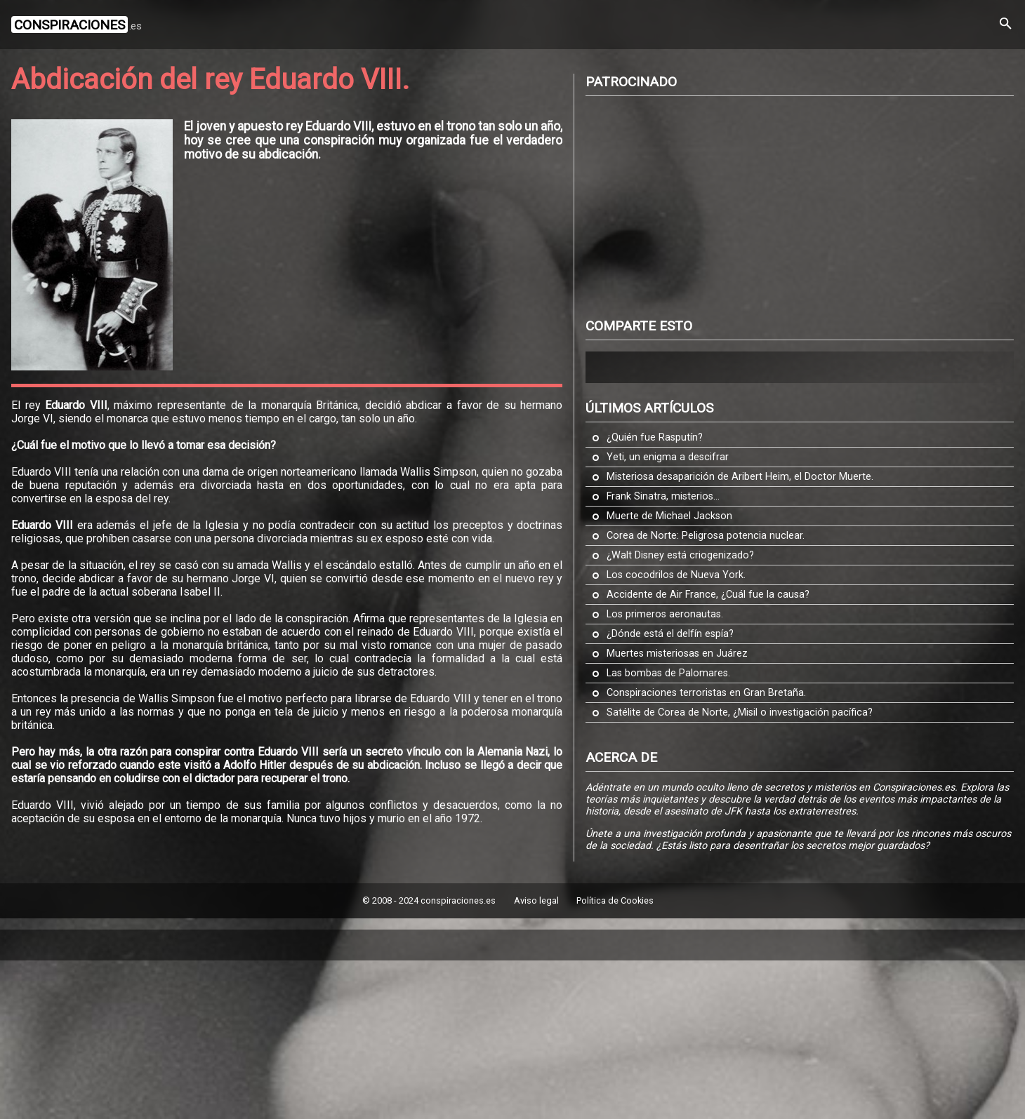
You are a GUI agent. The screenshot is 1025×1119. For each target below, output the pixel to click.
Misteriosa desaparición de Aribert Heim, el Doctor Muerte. (740, 477)
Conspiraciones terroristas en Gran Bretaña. (706, 693)
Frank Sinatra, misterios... (663, 496)
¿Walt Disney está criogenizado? (680, 555)
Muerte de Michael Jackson (669, 516)
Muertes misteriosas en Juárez (677, 653)
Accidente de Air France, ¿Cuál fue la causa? (708, 595)
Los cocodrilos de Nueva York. (676, 575)
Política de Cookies (615, 900)
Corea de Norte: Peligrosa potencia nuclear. (706, 536)
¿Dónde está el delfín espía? (670, 634)
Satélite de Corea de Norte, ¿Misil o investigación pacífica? (740, 712)
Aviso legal (536, 900)
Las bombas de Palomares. (668, 673)
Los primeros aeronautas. (665, 614)
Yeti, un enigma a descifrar (668, 457)
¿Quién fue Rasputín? (655, 437)
